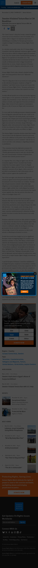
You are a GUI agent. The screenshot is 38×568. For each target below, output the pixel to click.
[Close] (35, 273)
